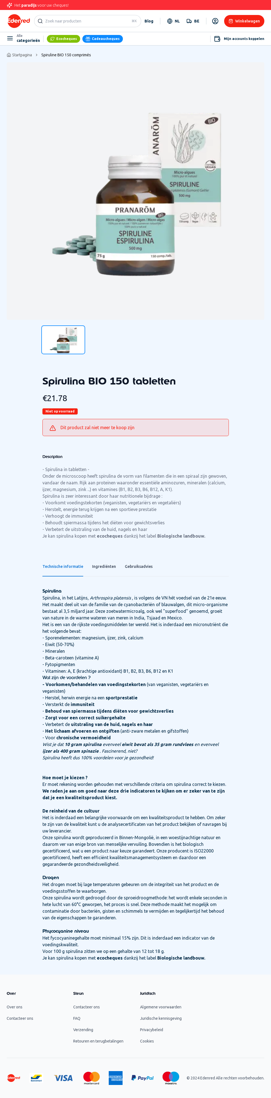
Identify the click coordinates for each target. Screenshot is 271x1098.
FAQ (76, 1018)
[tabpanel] (135, 191)
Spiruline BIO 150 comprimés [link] (66, 55)
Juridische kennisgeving (161, 1018)
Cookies (147, 1041)
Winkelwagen (244, 21)
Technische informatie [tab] (62, 566)
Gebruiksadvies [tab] (139, 566)
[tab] (63, 340)
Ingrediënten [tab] (104, 566)
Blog (149, 21)
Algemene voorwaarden (160, 1007)
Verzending (83, 1030)
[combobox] (173, 21)
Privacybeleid (151, 1030)
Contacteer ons (20, 1018)
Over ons (14, 1007)
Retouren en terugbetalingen (98, 1041)
